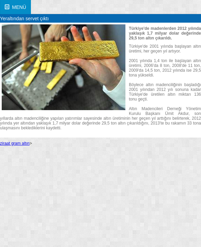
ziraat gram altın (15, 143)
